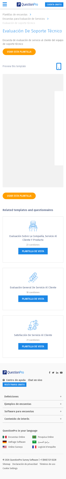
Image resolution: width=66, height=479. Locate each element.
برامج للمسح (40, 442)
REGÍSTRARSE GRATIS (14, 384)
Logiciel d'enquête (44, 447)
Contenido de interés (16, 418)
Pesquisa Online (43, 437)
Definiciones (11, 396)
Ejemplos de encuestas (17, 404)
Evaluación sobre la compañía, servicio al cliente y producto (33, 238)
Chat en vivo (35, 380)
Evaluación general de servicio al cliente (33, 287)
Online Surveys (13, 447)
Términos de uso (47, 464)
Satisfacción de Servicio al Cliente (33, 335)
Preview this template (14, 66)
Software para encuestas (19, 411)
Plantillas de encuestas (18, 14)
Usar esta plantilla (19, 51)
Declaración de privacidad (24, 464)
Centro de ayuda (14, 380)
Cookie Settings (10, 468)
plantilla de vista (33, 251)
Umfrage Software (14, 442)
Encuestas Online (14, 437)
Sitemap (6, 464)
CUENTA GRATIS (54, 4)
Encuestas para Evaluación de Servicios (26, 18)
